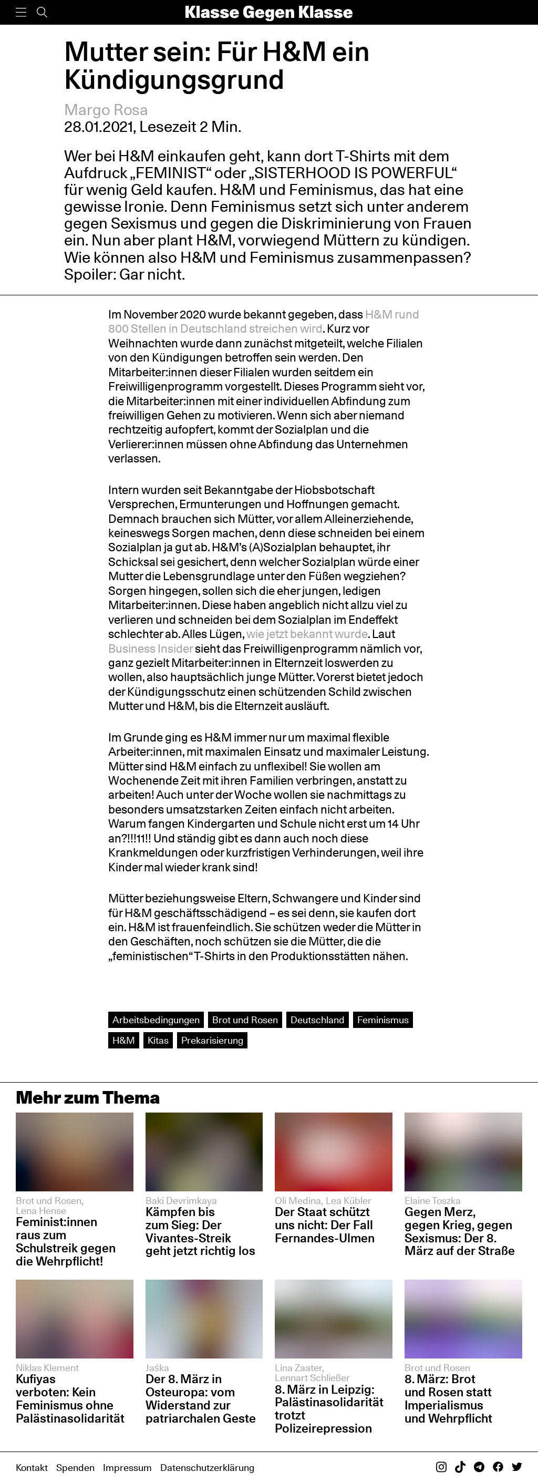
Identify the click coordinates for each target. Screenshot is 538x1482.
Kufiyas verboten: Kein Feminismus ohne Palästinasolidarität (70, 1398)
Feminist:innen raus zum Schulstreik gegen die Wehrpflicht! (66, 1241)
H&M (123, 1040)
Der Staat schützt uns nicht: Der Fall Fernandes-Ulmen (325, 1225)
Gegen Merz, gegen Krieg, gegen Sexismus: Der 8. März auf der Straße (460, 1231)
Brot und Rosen (245, 1019)
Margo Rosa (106, 109)
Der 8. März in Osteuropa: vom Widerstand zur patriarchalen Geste (201, 1398)
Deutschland (318, 1019)
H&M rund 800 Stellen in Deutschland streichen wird (263, 321)
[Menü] (21, 12)
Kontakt (32, 1467)
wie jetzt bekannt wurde (307, 634)
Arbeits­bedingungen (156, 1019)
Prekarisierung (212, 1040)
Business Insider (151, 648)
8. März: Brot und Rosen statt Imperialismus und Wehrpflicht (448, 1398)
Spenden (75, 1467)
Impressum (127, 1467)
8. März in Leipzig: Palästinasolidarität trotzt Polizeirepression (329, 1409)
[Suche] (42, 12)
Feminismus (383, 1019)
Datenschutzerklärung (207, 1467)
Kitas (158, 1040)
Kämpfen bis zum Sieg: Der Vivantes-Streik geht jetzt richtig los (200, 1231)
